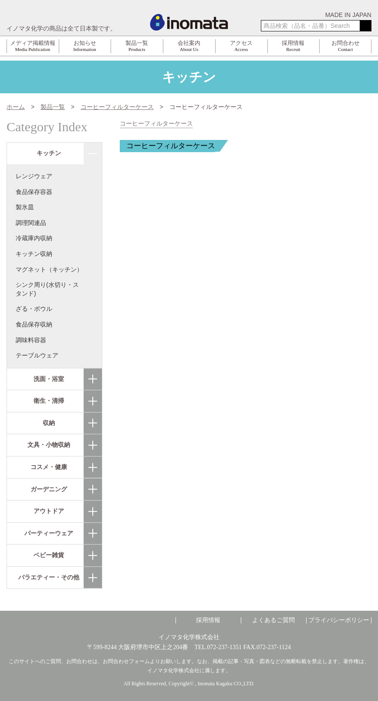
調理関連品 (31, 222)
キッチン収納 (34, 253)
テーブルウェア (37, 355)
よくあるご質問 (273, 620)
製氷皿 (25, 207)
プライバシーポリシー (338, 620)
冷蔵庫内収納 (34, 238)
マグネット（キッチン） (49, 269)
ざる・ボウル (34, 308)
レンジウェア (34, 176)
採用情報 (208, 620)
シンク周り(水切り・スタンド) (47, 289)
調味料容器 (31, 340)
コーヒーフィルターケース (156, 123)
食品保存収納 (34, 324)
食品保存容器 (34, 191)
